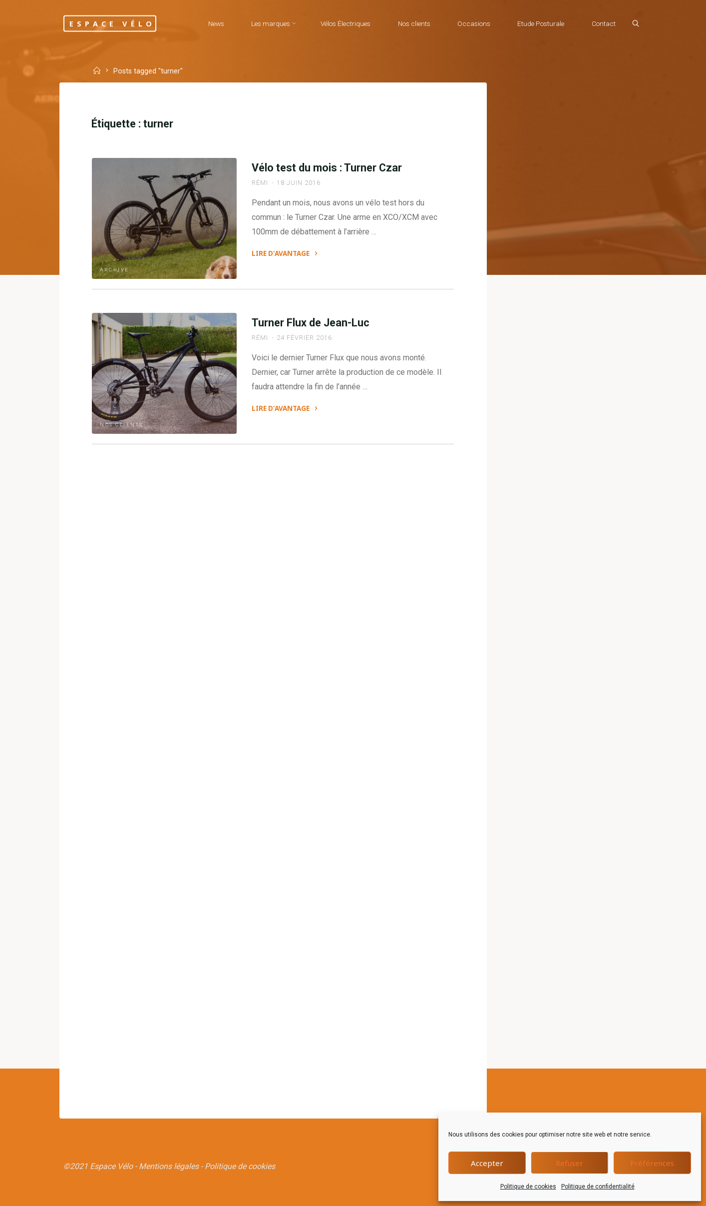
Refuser (569, 1163)
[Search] (635, 24)
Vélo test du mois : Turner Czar (327, 167)
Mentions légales (169, 1166)
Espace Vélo (112, 23)
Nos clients (121, 424)
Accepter (487, 1163)
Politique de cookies (528, 1186)
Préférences (652, 1163)
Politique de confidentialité (598, 1186)
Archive (114, 269)
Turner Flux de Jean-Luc (310, 322)
